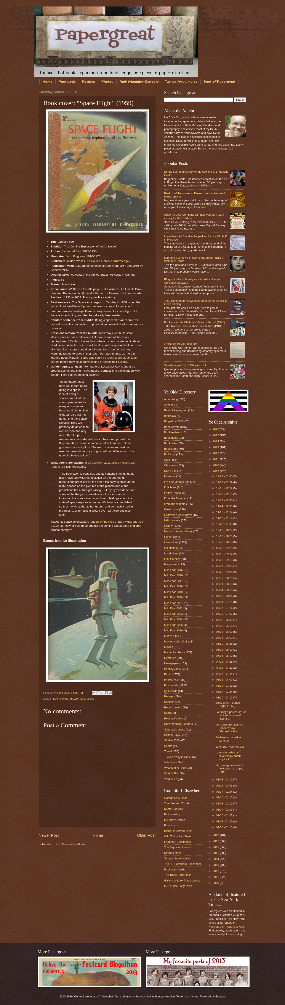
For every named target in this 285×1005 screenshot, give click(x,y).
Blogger (220, 996)
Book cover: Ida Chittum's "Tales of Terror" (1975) (194, 322)
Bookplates (171, 443)
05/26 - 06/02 (224, 637)
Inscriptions (171, 553)
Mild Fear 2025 (173, 624)
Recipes (88, 81)
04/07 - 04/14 (224, 673)
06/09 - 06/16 (224, 626)
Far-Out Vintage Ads (176, 481)
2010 (216, 883)
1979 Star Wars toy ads (229, 746)
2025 (216, 435)
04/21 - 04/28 (224, 661)
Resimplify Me (173, 718)
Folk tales (170, 487)
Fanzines (169, 476)
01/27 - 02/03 (224, 809)
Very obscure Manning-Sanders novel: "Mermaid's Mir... (229, 728)
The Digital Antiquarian (178, 847)
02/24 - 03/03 (224, 785)
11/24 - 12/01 (224, 506)
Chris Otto (63, 692)
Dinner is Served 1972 (178, 831)
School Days (172, 735)
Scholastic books (174, 729)
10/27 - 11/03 (224, 524)
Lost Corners (172, 558)
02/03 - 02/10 (224, 803)
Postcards (67, 81)
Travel (168, 751)
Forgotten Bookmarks (177, 841)
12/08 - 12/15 (224, 494)
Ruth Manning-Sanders (139, 81)
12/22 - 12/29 (224, 482)
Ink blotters (171, 547)
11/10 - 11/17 (224, 518)
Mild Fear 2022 (173, 608)
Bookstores (171, 448)
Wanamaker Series (176, 768)
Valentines (170, 762)
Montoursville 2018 (175, 641)
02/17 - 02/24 (224, 791)
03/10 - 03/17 (224, 697)
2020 (216, 465)
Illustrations (87, 698)
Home (47, 81)
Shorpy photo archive (177, 858)
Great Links (171, 509)
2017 (216, 841)
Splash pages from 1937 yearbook (185, 365)
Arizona (169, 404)
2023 (216, 447)
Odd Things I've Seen (177, 836)
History (74, 698)
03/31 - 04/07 (224, 679)
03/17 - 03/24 (224, 691)
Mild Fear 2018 (173, 586)
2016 (216, 847)
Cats (167, 459)
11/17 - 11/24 (224, 512)
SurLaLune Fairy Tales (178, 886)
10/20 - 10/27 (224, 530)
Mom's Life (171, 635)
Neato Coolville (173, 809)
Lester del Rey (71, 251)
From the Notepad (175, 498)
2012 (216, 871)
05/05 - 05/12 (224, 655)
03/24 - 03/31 (224, 685)
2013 (216, 865)
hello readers (172, 520)
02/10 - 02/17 (224, 797)
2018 (216, 835)
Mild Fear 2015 (173, 570)
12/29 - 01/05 (224, 476)
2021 (216, 459)
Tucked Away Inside (181, 81)
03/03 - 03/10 (224, 779)
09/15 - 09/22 (224, 554)
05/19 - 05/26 (224, 643)
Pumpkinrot (171, 825)
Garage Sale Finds (175, 798)
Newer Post (49, 835)
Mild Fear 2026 (173, 630)
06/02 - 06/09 (224, 631)
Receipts (169, 696)
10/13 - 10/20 (224, 536)
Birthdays (170, 415)
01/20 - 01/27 (224, 815)
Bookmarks (171, 437)
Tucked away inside (176, 757)
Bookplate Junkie (174, 869)
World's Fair (171, 773)
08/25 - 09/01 (224, 572)
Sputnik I (87, 306)
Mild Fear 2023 (173, 613)
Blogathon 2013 (174, 421)
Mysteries (170, 658)
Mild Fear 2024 (173, 619)
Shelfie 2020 (172, 740)
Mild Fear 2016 (173, 575)
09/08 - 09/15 (224, 560)
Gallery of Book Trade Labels (182, 880)
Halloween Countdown (178, 515)
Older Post (146, 835)
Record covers (173, 707)
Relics (168, 712)
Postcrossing (172, 685)
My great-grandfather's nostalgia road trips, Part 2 (229, 769)
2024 (216, 441)
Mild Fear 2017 (173, 581)
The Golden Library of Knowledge (107, 261)
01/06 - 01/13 (224, 827)
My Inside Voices (174, 820)
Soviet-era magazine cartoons (228, 739)
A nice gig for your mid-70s (180, 343)
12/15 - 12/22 (224, 488)
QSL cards (170, 691)
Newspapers (172, 663)
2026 (216, 429)
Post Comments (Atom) (70, 844)
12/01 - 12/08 (224, 500)
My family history (174, 652)
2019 (216, 471)
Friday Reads (172, 492)
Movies (168, 647)
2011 (216, 876)
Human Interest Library (178, 531)
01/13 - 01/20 (224, 821)
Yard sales (170, 779)
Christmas (170, 465)
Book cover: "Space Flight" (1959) (227, 704)
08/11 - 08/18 (224, 584)
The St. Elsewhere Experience (183, 863)
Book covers (60, 698)
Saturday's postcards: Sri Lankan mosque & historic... (230, 715)
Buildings (169, 454)
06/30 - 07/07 (224, 613)
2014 (216, 859)
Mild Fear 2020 (173, 597)
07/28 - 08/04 (224, 595)
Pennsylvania (172, 669)
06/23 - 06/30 (224, 619)
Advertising (171, 399)
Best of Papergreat (219, 81)
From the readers (175, 504)
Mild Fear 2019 (173, 592)
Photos (107, 81)
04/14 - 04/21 (224, 667)
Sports (168, 746)
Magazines (171, 564)
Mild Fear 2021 (173, 603)
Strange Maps (172, 852)
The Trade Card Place (177, 875)
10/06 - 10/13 (224, 542)
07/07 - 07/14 (224, 608)
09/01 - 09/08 (224, 566)
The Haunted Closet (176, 803)
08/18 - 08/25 (224, 578)
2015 (216, 853)
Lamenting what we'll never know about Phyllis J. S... (228, 756)
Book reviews (172, 432)
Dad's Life (170, 470)
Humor (168, 536)
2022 (216, 453)
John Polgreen (75, 256)
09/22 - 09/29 (224, 548)
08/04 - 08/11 (224, 590)
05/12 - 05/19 (224, 649)
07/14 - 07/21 (224, 602)
